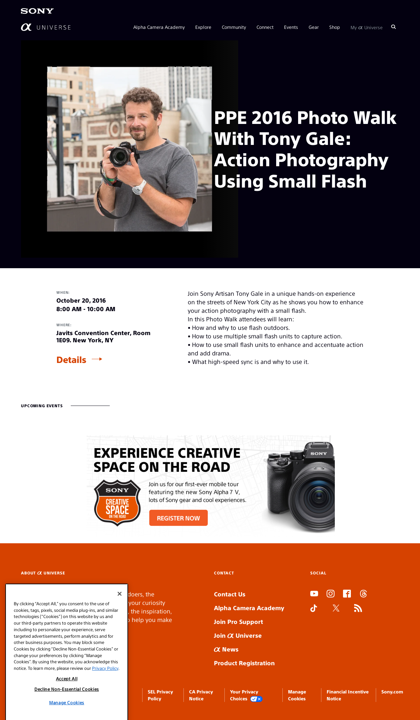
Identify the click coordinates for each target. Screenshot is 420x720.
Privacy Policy (105, 696)
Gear (314, 27)
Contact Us (229, 594)
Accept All (67, 707)
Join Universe (238, 635)
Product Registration (244, 663)
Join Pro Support (238, 621)
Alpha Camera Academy (159, 27)
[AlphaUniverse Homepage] (45, 27)
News (226, 649)
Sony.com (392, 691)
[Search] (393, 26)
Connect (265, 27)
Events (291, 27)
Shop (334, 27)
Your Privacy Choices (246, 695)
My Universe (367, 26)
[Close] (119, 622)
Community (234, 27)
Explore (203, 27)
